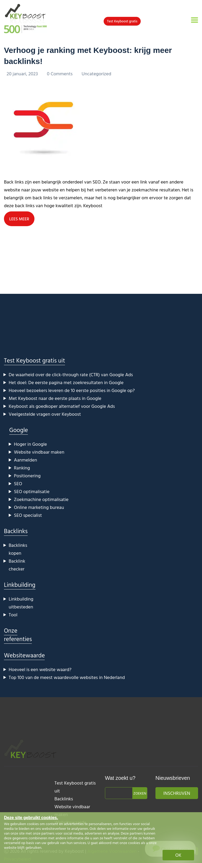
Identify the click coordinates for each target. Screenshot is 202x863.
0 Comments (60, 73)
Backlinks (16, 530)
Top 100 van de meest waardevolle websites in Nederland (67, 677)
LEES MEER (19, 219)
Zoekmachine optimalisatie (41, 499)
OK (178, 855)
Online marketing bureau (39, 507)
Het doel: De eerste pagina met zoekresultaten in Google (66, 382)
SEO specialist (28, 515)
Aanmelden (25, 459)
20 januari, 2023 (23, 73)
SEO (18, 483)
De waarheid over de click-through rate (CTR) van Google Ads (71, 374)
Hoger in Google (30, 444)
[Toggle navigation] (194, 20)
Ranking (22, 467)
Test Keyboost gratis (122, 21)
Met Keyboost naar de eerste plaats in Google (55, 398)
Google (18, 429)
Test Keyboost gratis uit (34, 360)
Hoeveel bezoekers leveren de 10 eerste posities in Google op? (72, 390)
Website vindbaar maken (39, 451)
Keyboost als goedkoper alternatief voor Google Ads (62, 406)
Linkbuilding (20, 584)
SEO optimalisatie (31, 491)
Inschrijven (176, 793)
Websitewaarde (24, 655)
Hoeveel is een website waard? (40, 669)
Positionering (27, 475)
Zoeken (139, 793)
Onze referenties (18, 634)
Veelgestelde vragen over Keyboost (45, 414)
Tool (13, 614)
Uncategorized (96, 73)
